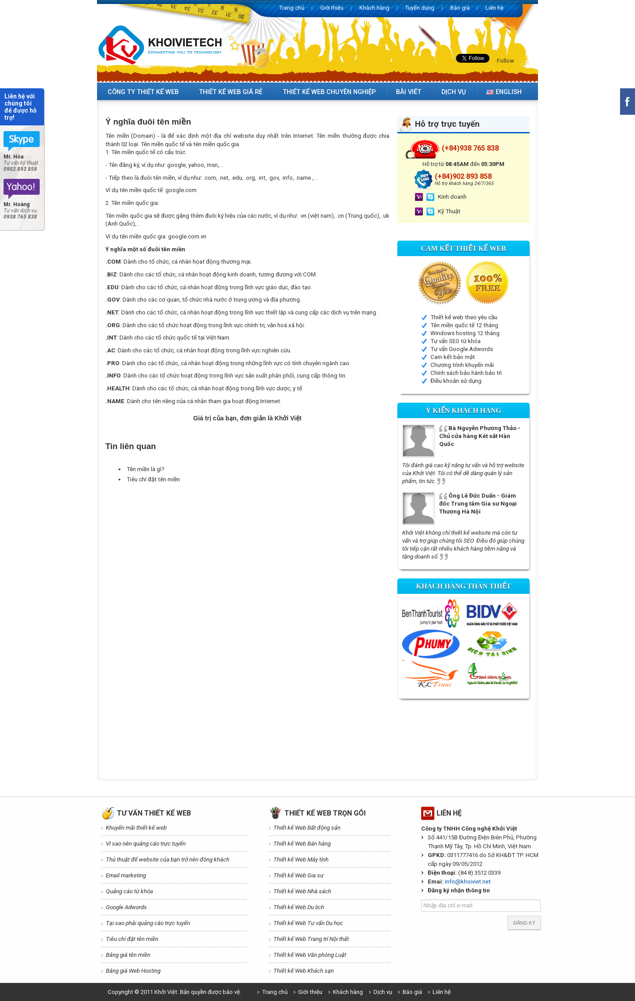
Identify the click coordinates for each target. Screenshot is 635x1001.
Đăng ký (524, 922)
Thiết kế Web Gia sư (298, 875)
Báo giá (460, 7)
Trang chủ (291, 7)
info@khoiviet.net (468, 881)
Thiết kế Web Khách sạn (303, 970)
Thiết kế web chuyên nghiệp (329, 92)
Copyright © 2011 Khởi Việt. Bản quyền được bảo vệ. (174, 992)
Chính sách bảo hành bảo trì (466, 373)
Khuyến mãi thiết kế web (136, 827)
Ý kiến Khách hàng (463, 410)
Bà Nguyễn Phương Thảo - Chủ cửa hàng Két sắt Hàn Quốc (479, 436)
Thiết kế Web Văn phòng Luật (309, 955)
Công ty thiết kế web (143, 92)
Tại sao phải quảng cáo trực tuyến (148, 923)
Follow (505, 60)
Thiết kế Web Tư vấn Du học (308, 923)
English (504, 92)
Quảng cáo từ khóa (129, 891)
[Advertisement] (265, 506)
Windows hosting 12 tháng (465, 333)
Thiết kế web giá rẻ (230, 92)
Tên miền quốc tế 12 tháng (464, 325)
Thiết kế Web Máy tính (301, 859)
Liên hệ (495, 7)
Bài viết (408, 92)
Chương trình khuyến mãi (462, 365)
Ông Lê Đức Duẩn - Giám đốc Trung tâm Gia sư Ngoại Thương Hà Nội (478, 503)
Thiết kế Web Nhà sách (302, 891)
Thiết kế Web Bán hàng (302, 843)
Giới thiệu (332, 7)
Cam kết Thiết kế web (463, 248)
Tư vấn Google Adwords (461, 349)
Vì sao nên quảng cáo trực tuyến (146, 843)
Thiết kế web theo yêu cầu (463, 317)
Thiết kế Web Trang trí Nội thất (311, 939)
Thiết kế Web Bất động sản (306, 827)
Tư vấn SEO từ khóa (455, 341)
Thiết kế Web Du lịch (298, 907)
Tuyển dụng (419, 7)
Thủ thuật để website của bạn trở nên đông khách (167, 859)
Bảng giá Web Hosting (133, 970)
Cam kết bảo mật (452, 357)
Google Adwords (126, 907)
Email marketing (126, 875)
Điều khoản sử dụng (456, 381)
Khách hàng (374, 7)
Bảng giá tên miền (128, 955)
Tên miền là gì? (145, 469)
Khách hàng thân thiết (463, 586)
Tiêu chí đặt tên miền (153, 479)
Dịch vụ (453, 92)
